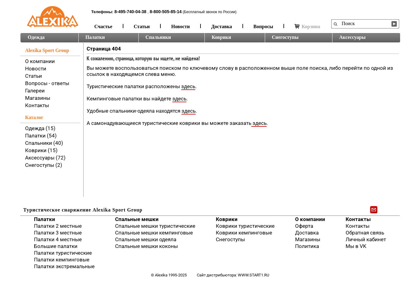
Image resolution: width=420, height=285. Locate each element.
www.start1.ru (253, 275)
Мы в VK (356, 246)
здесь (188, 86)
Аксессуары (352, 37)
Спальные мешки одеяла (145, 239)
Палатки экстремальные (64, 266)
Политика (307, 246)
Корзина (307, 26)
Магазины (37, 98)
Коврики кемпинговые (244, 233)
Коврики (221, 37)
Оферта (304, 226)
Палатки (95, 37)
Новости (180, 26)
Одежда (36, 37)
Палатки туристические (63, 253)
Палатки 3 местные (58, 233)
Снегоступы (285, 37)
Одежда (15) (40, 128)
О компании (40, 61)
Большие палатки (55, 246)
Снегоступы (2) (43, 165)
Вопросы (263, 26)
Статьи (142, 26)
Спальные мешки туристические (155, 226)
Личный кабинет (366, 239)
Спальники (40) (44, 143)
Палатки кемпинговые (61, 260)
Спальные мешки (137, 219)
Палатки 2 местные (58, 226)
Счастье (103, 26)
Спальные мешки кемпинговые (154, 233)
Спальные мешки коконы (146, 246)
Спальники (158, 37)
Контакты (37, 105)
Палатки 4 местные (58, 239)
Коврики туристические (245, 226)
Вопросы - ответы (47, 83)
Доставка (221, 26)
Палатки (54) (41, 136)
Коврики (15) (41, 150)
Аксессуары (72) (45, 158)
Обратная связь (365, 233)
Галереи (35, 91)
